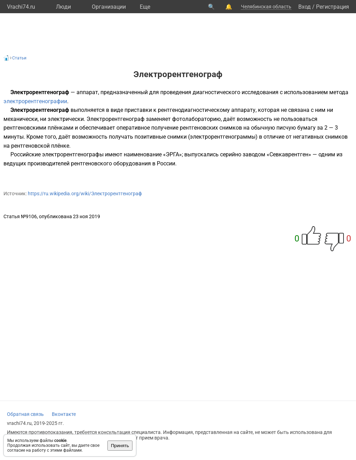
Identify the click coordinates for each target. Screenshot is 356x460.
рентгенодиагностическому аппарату (207, 110)
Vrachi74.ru (21, 6)
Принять (120, 445)
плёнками (60, 127)
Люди (63, 6)
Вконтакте (64, 414)
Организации (109, 6)
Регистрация (332, 6)
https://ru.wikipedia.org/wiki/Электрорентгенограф (85, 193)
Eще (145, 6)
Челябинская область (266, 6)
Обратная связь (25, 414)
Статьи (19, 58)
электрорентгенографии (35, 101)
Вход (304, 6)
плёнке (60, 145)
